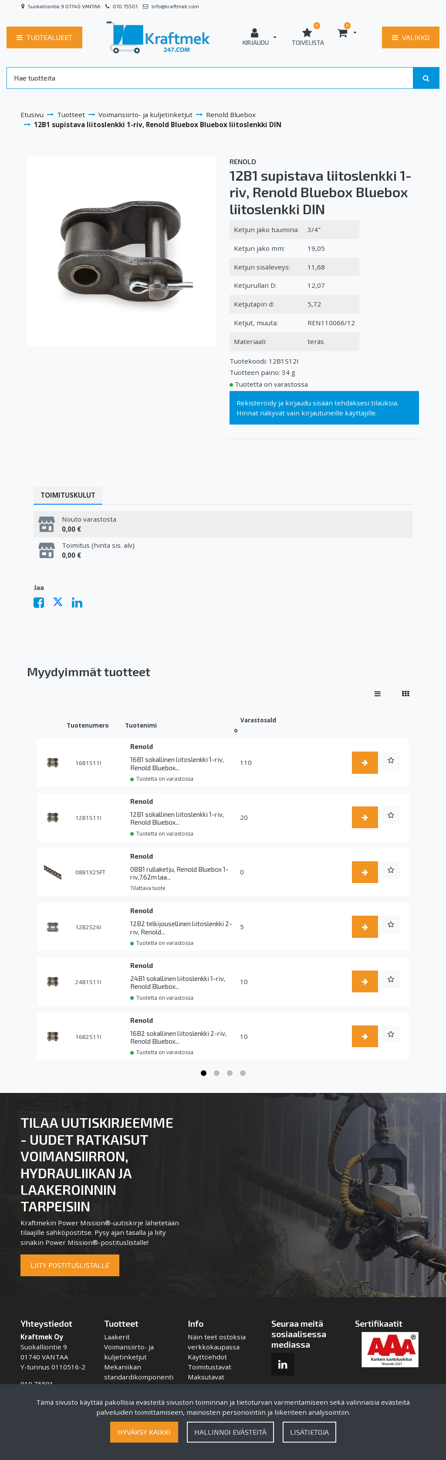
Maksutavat (206, 1376)
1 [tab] (203, 1073)
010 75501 (125, 6)
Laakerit (117, 1336)
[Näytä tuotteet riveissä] (378, 694)
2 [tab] (216, 1073)
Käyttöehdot (207, 1356)
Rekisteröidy (257, 402)
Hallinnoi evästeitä (230, 1432)
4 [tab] (242, 1073)
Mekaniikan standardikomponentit (138, 1376)
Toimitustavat (209, 1366)
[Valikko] (410, 37)
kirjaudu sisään (309, 402)
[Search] (210, 78)
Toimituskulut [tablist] (68, 495)
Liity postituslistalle (69, 1265)
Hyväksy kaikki (144, 1432)
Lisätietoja (309, 1432)
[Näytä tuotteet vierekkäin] (405, 694)
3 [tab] (229, 1073)
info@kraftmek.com (175, 6)
